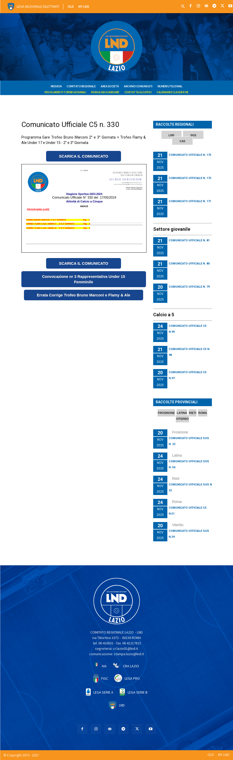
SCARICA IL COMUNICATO (83, 156)
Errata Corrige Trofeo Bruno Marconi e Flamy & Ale (83, 295)
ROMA (202, 412)
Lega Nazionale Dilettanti (38, 6)
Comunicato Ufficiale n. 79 (189, 286)
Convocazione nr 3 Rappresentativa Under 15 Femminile (83, 279)
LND (172, 135)
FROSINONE (166, 412)
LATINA (182, 412)
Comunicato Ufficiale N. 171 (190, 201)
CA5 (182, 141)
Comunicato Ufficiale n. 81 (189, 240)
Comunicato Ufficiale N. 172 (190, 178)
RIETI (192, 412)
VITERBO (182, 418)
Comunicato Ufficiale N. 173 (190, 155)
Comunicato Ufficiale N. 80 (189, 263)
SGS (193, 135)
